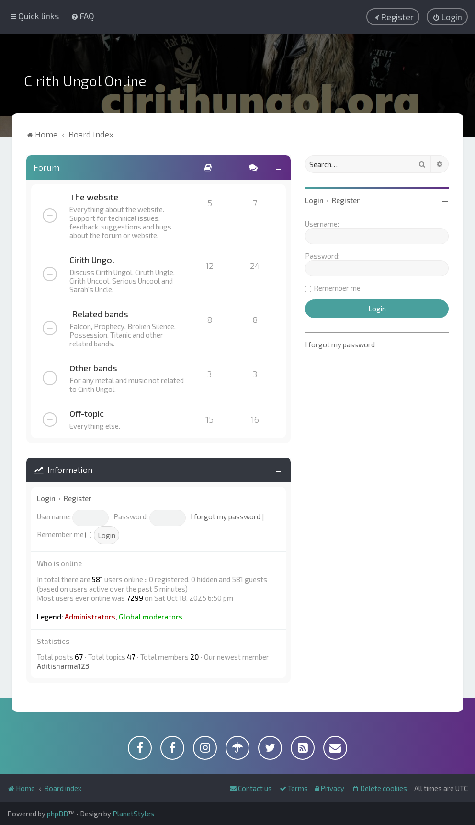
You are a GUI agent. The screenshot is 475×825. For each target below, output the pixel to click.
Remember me (64, 534)
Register (77, 498)
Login (46, 498)
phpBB (57, 813)
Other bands (93, 368)
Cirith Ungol (91, 259)
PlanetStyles (133, 813)
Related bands (100, 314)
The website (93, 197)
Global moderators (150, 616)
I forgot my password (225, 516)
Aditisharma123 (63, 666)
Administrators (90, 616)
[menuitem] (82, 15)
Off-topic (86, 413)
